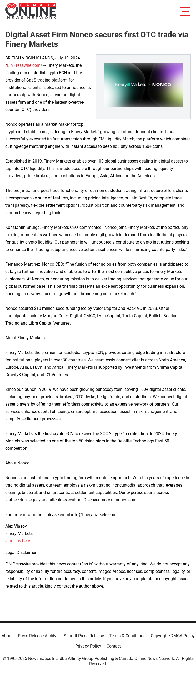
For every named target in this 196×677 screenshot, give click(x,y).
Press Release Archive (38, 635)
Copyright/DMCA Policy (173, 635)
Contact (114, 646)
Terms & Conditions (127, 635)
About (7, 635)
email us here (17, 540)
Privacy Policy (88, 646)
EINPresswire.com (24, 65)
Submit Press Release (84, 635)
